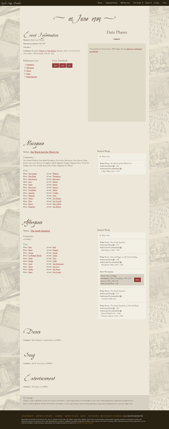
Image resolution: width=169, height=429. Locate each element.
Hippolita (31, 207)
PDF (98, 39)
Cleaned (122, 39)
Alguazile (31, 193)
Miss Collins (57, 204)
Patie (30, 247)
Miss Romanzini (58, 264)
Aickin (55, 256)
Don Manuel (32, 174)
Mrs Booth (56, 269)
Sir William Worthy (35, 256)
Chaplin (55, 193)
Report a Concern (44, 416)
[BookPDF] (117, 85)
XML (62, 65)
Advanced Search (111, 3)
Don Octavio (32, 179)
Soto (30, 182)
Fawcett (42, 51)
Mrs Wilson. (57, 207)
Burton (55, 185)
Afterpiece (30, 68)
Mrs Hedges (52, 51)
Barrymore (56, 179)
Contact (156, 3)
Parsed (134, 39)
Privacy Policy (71, 416)
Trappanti (31, 196)
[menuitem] (100, 3)
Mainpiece (30, 65)
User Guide (137, 3)
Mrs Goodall (57, 201)
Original (110, 39)
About (147, 3)
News (164, 3)
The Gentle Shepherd (40, 231)
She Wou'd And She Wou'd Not (45, 152)
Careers (59, 416)
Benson (55, 187)
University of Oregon (112, 416)
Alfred (55, 190)
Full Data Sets (125, 3)
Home (100, 3)
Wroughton (56, 176)
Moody (55, 253)
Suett (54, 196)
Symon (30, 253)
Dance (28, 71)
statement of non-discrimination (84, 423)
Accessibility (27, 416)
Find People (93, 416)
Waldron (55, 174)
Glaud (30, 258)
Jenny (30, 264)
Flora (30, 201)
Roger (30, 250)
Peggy (30, 272)
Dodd (55, 261)
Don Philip (32, 176)
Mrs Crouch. (57, 272)
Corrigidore (32, 190)
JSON (55, 65)
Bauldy (30, 261)
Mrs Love (56, 267)
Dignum (55, 250)
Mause (30, 267)
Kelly (54, 247)
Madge (30, 269)
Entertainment (31, 77)
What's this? (106, 157)
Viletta (30, 198)
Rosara (30, 204)
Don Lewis (32, 187)
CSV (69, 65)
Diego (30, 185)
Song (28, 74)
